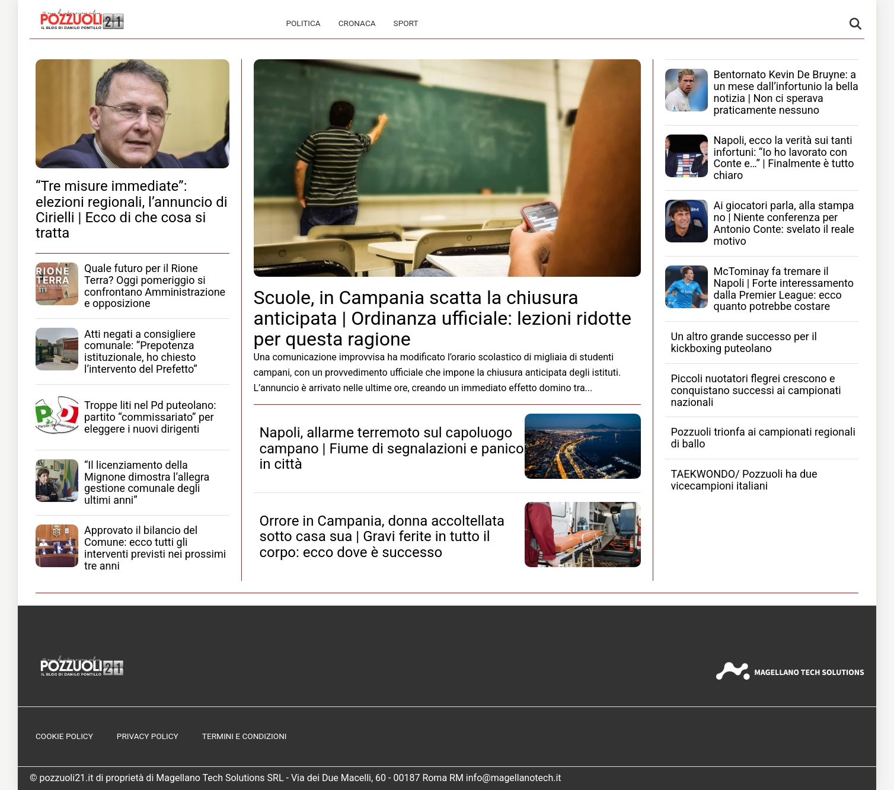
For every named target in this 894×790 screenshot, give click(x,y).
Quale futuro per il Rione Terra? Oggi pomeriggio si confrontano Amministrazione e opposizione (154, 285)
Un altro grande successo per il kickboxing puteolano (744, 342)
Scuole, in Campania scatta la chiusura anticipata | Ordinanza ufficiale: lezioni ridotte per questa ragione (442, 318)
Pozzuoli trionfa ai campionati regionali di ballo (763, 438)
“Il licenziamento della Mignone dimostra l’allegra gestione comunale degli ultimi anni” (146, 482)
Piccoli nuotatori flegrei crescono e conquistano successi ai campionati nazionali (756, 390)
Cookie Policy (64, 736)
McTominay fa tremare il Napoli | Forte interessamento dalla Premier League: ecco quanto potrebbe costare (784, 288)
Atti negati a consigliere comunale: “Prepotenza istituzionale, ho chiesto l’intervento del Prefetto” (140, 351)
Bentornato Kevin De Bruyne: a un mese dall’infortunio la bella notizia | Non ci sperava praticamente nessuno (786, 92)
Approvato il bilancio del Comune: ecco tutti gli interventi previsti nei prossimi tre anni (155, 547)
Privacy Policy (147, 736)
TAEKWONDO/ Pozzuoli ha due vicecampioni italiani (744, 480)
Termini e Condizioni (244, 736)
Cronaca (357, 23)
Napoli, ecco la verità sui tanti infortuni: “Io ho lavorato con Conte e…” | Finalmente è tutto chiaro (784, 157)
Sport (406, 23)
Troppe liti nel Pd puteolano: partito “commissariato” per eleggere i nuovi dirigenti (150, 417)
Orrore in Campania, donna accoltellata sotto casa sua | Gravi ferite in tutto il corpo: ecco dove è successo (382, 537)
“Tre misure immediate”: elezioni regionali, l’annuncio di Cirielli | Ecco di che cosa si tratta (132, 209)
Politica (303, 23)
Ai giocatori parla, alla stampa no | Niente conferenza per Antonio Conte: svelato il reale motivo (784, 223)
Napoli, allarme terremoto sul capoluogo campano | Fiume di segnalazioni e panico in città (392, 448)
